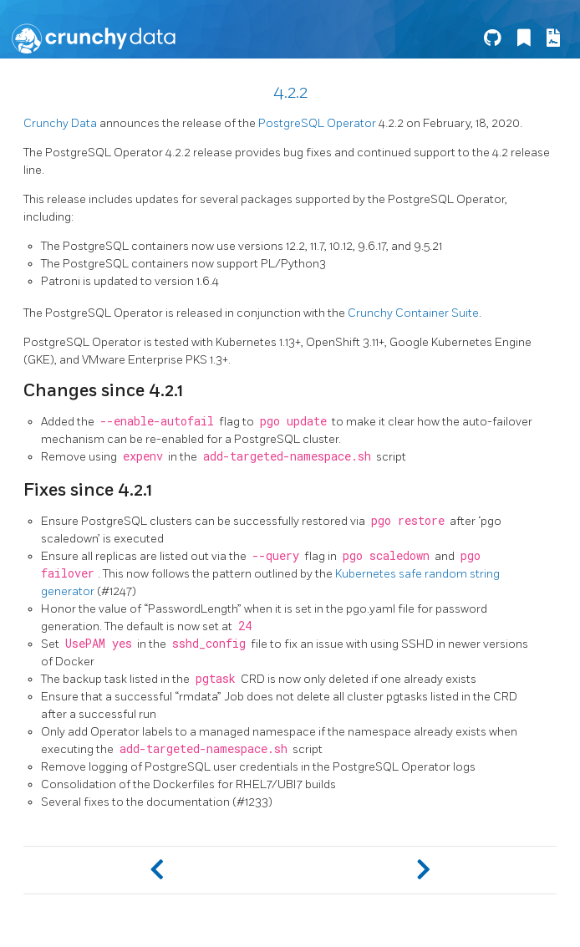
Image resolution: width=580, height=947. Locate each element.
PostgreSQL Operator (317, 123)
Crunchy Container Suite (413, 313)
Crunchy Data (60, 123)
